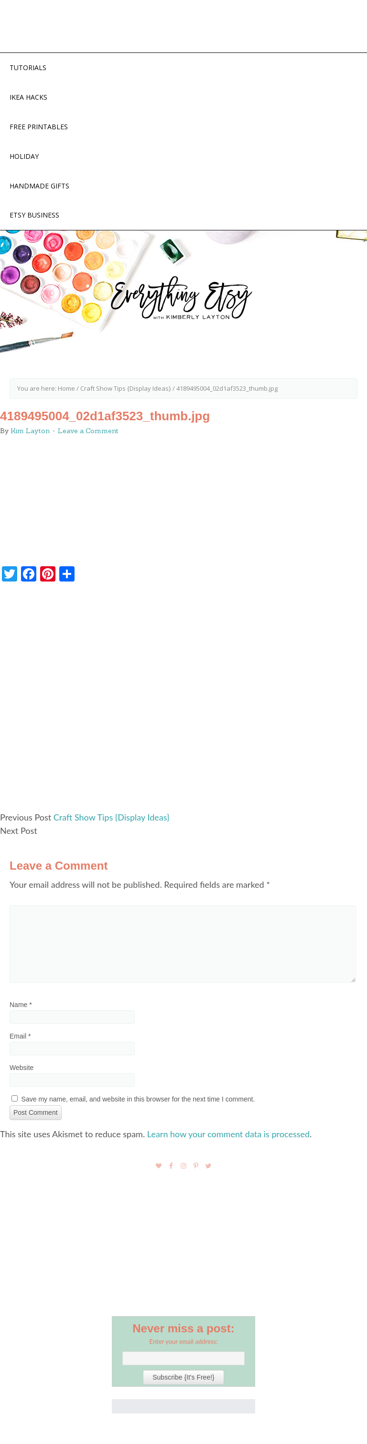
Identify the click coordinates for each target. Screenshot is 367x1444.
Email (20, 1036)
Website (21, 1067)
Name (21, 1004)
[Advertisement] (183, 700)
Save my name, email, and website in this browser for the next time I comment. (138, 1099)
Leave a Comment (88, 430)
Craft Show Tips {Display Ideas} (112, 817)
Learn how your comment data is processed (228, 1134)
